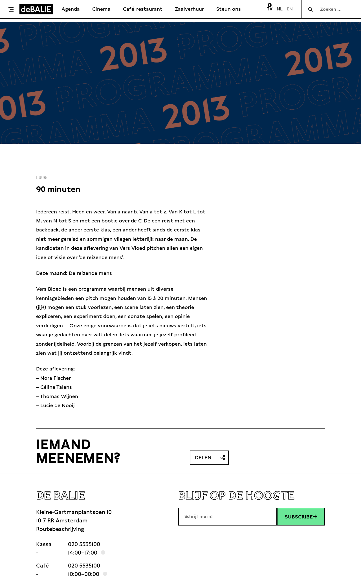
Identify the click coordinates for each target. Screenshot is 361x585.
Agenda (70, 9)
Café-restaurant (142, 9)
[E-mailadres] (227, 516)
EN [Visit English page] (290, 9)
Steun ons (228, 9)
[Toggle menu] (11, 9)
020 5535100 (84, 544)
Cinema (101, 9)
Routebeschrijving (60, 529)
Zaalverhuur (189, 9)
